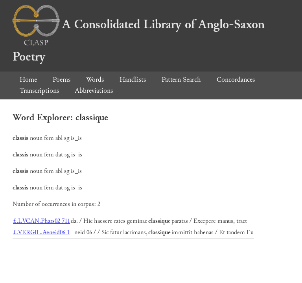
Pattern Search (181, 80)
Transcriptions (39, 91)
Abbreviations (94, 91)
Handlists (133, 80)
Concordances (236, 80)
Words (95, 80)
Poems (61, 80)
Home (28, 80)
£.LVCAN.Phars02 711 (41, 221)
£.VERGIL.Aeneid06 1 (41, 232)
